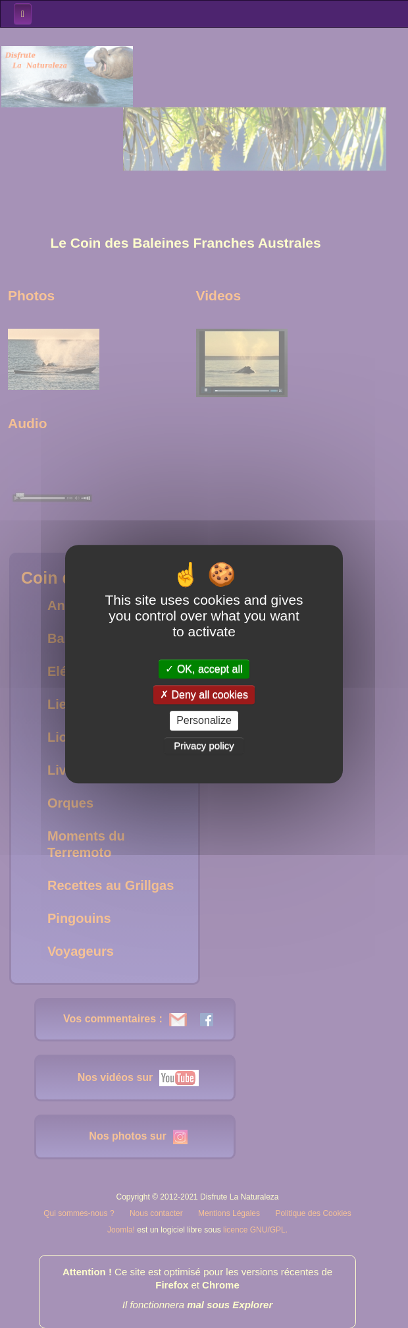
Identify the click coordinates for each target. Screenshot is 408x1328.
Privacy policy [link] (204, 745)
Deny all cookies (204, 694)
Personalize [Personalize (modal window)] (204, 721)
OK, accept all (203, 669)
